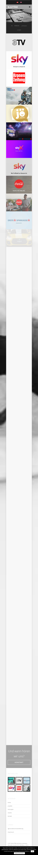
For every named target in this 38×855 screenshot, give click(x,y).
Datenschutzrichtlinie (19, 853)
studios (10, 813)
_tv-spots (19, 29)
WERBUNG (16, 25)
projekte (10, 806)
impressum (11, 832)
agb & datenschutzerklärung (15, 828)
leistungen (11, 809)
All (11, 25)
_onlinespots (24, 25)
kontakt (10, 816)
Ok (32, 851)
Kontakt (19, 762)
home (9, 802)
